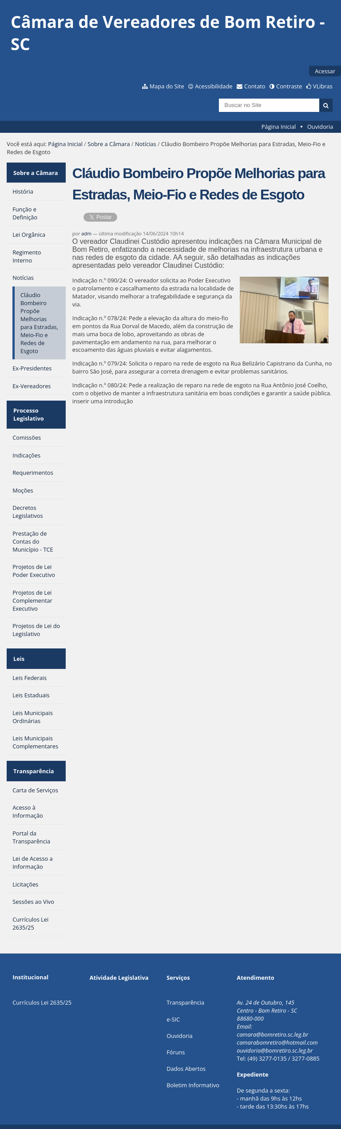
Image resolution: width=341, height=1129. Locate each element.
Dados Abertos (186, 1052)
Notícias (145, 144)
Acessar (325, 71)
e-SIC (173, 1002)
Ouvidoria (320, 127)
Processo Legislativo (27, 408)
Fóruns (176, 1035)
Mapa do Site (167, 86)
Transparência (32, 756)
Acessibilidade (213, 86)
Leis (18, 648)
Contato (255, 86)
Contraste (289, 86)
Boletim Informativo (193, 1068)
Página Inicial (279, 127)
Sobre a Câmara (108, 144)
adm (86, 233)
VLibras (323, 86)
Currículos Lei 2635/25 (41, 986)
